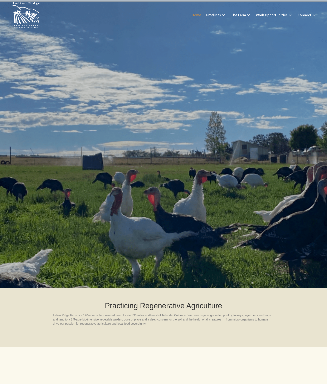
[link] (196, 15)
